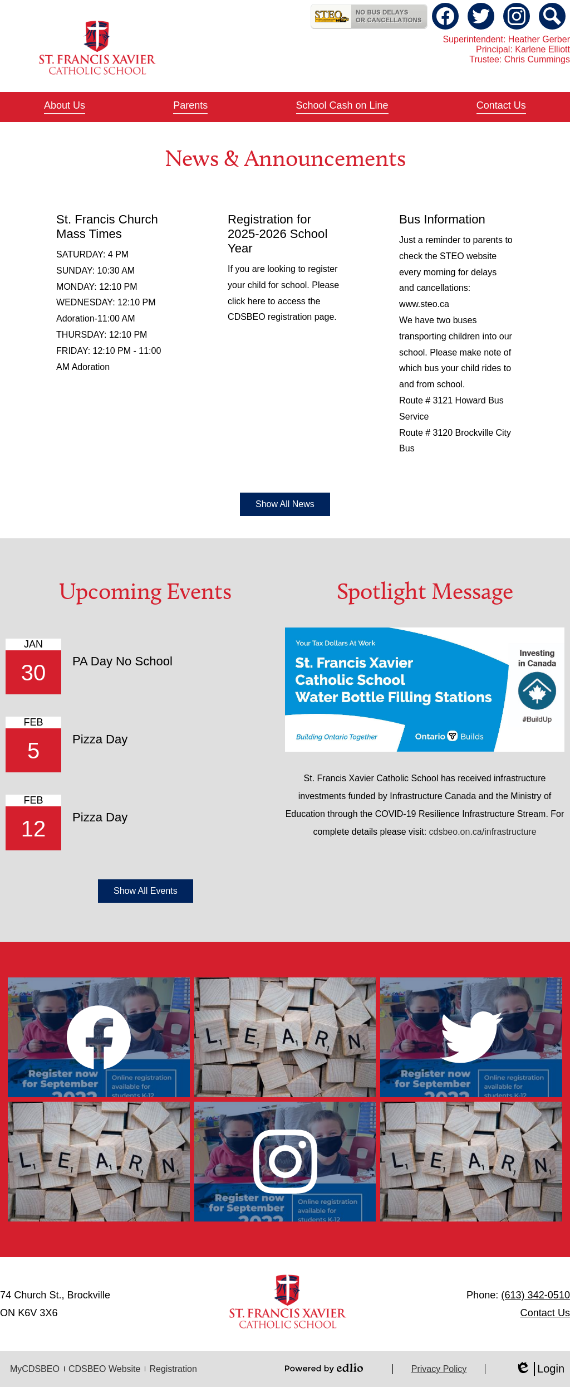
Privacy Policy (439, 1369)
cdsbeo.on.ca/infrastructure (483, 831)
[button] (64, 107)
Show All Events (146, 891)
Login (539, 1369)
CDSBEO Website (104, 1369)
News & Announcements (285, 158)
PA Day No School (122, 661)
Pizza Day (99, 739)
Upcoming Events (145, 591)
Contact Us (545, 1312)
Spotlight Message (425, 591)
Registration (172, 1369)
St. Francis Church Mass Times (107, 226)
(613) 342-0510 (535, 1295)
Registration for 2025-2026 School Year (277, 233)
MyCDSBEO (35, 1369)
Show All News (285, 504)
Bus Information (442, 219)
